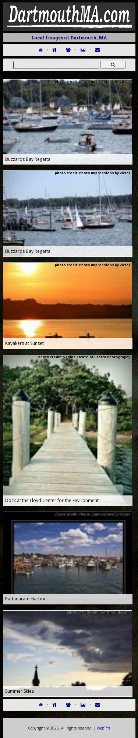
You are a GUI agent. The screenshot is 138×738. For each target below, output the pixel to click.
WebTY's (103, 728)
